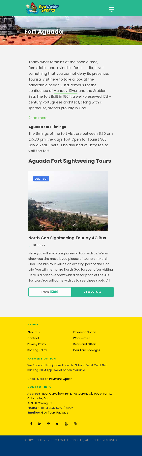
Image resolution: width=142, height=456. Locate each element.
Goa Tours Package (54, 413)
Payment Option (84, 332)
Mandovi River (65, 90)
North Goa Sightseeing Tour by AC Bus (67, 238)
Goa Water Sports (67, 440)
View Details (92, 291)
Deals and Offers (85, 344)
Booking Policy (37, 350)
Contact (33, 338)
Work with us (82, 338)
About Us (33, 332)
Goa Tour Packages (86, 350)
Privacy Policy (36, 344)
